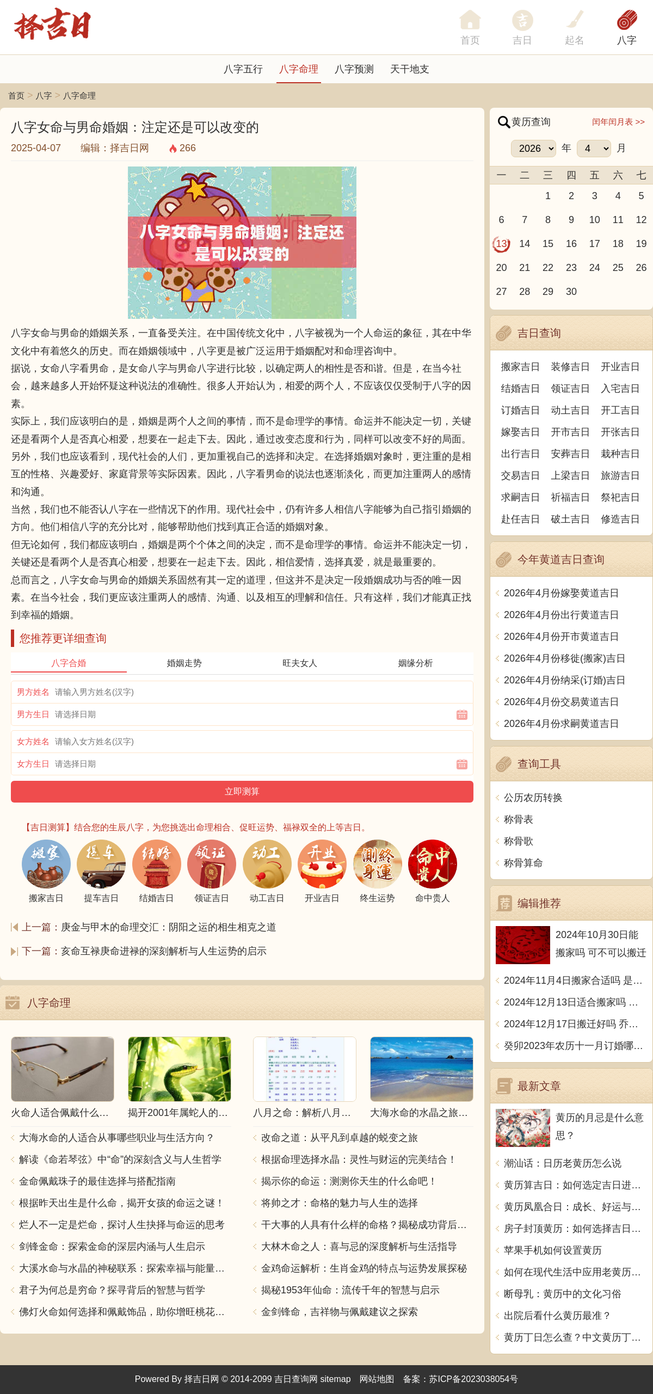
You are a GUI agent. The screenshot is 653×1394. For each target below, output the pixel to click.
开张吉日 (620, 432)
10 (594, 219)
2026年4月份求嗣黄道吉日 (561, 723)
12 (641, 219)
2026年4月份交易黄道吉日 (561, 701)
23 (571, 267)
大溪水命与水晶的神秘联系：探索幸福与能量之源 (125, 1268)
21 (524, 267)
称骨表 (518, 819)
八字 (627, 40)
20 (501, 267)
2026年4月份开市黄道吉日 (561, 636)
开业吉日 (620, 366)
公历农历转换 (533, 797)
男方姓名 (33, 691)
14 (524, 243)
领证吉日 (570, 388)
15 (548, 243)
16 (571, 243)
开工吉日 (620, 410)
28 (524, 291)
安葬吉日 (570, 453)
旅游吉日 (620, 475)
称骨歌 (518, 841)
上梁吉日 (570, 475)
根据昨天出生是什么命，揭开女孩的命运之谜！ (122, 1203)
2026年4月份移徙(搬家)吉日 (565, 658)
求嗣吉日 (520, 497)
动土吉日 (570, 410)
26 (641, 267)
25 (618, 267)
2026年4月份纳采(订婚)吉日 (565, 680)
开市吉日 (570, 432)
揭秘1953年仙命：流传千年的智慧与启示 (350, 1290)
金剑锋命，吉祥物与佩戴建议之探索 (339, 1311)
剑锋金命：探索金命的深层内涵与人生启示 (112, 1246)
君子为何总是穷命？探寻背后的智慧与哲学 (112, 1290)
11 (618, 219)
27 (501, 291)
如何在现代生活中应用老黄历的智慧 (575, 1272)
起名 (574, 40)
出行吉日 (520, 453)
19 (641, 243)
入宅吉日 (620, 388)
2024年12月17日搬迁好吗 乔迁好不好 (575, 1024)
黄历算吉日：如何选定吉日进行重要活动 (575, 1185)
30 (571, 291)
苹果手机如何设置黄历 (553, 1250)
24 (594, 267)
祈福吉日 (570, 497)
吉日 (522, 40)
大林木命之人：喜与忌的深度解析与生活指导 (359, 1246)
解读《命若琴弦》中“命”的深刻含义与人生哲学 (120, 1159)
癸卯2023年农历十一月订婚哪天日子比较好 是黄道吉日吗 (575, 1045)
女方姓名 (33, 741)
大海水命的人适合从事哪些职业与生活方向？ (117, 1137)
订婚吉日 (520, 410)
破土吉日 (570, 519)
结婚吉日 (520, 388)
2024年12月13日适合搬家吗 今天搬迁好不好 (575, 1002)
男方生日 (33, 714)
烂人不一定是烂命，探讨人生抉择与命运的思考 (122, 1224)
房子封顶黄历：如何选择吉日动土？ (575, 1228)
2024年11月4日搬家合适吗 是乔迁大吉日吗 (575, 980)
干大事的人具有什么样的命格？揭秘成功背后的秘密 (367, 1224)
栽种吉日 (620, 453)
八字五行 (243, 69)
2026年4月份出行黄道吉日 (561, 614)
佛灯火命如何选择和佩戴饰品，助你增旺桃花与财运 (125, 1311)
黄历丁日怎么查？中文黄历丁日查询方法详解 (575, 1337)
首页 (16, 95)
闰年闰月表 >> (618, 121)
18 (618, 243)
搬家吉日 (520, 366)
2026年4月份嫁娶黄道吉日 (561, 593)
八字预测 (354, 69)
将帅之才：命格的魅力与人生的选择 (339, 1203)
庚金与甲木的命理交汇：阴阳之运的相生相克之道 (168, 927)
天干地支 (409, 69)
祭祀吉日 (620, 497)
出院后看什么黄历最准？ (558, 1315)
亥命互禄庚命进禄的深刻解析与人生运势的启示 (164, 951)
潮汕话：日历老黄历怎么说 (562, 1163)
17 (594, 243)
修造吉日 (620, 519)
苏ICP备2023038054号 (474, 1379)
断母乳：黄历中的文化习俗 (562, 1293)
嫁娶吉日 (520, 432)
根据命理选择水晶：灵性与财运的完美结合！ (359, 1159)
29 (548, 291)
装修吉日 (570, 366)
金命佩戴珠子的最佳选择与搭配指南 (97, 1181)
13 (501, 243)
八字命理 (298, 69)
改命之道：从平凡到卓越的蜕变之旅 (339, 1137)
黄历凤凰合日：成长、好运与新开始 (575, 1206)
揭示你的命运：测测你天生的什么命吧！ (349, 1181)
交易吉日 (520, 475)
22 (548, 267)
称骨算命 (523, 863)
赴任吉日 (520, 519)
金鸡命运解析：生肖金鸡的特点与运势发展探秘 (364, 1268)
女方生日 (33, 763)
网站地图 (377, 1379)
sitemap (336, 1379)
